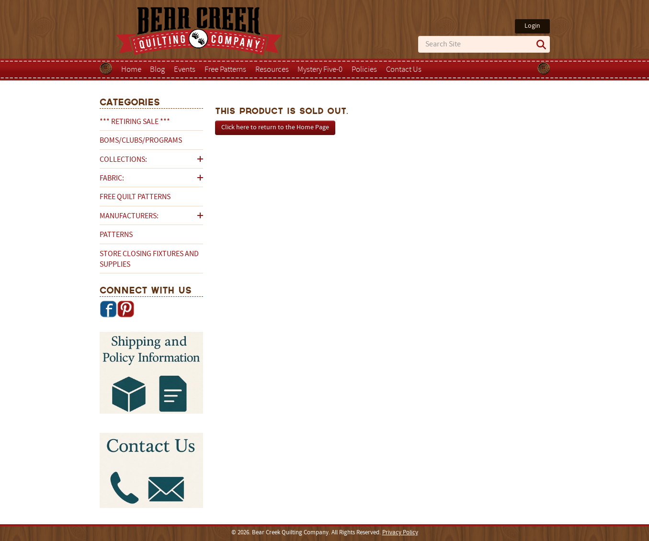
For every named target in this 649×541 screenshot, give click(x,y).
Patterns (116, 235)
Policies (364, 70)
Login (532, 26)
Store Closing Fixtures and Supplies (149, 259)
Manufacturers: (129, 216)
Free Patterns (225, 70)
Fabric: (112, 178)
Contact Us (403, 70)
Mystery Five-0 (319, 70)
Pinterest (125, 308)
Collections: (123, 160)
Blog (157, 70)
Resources (272, 70)
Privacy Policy (400, 533)
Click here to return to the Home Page (275, 127)
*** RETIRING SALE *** (135, 122)
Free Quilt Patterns (135, 197)
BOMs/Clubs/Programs (141, 141)
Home (131, 70)
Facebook (108, 308)
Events (184, 70)
